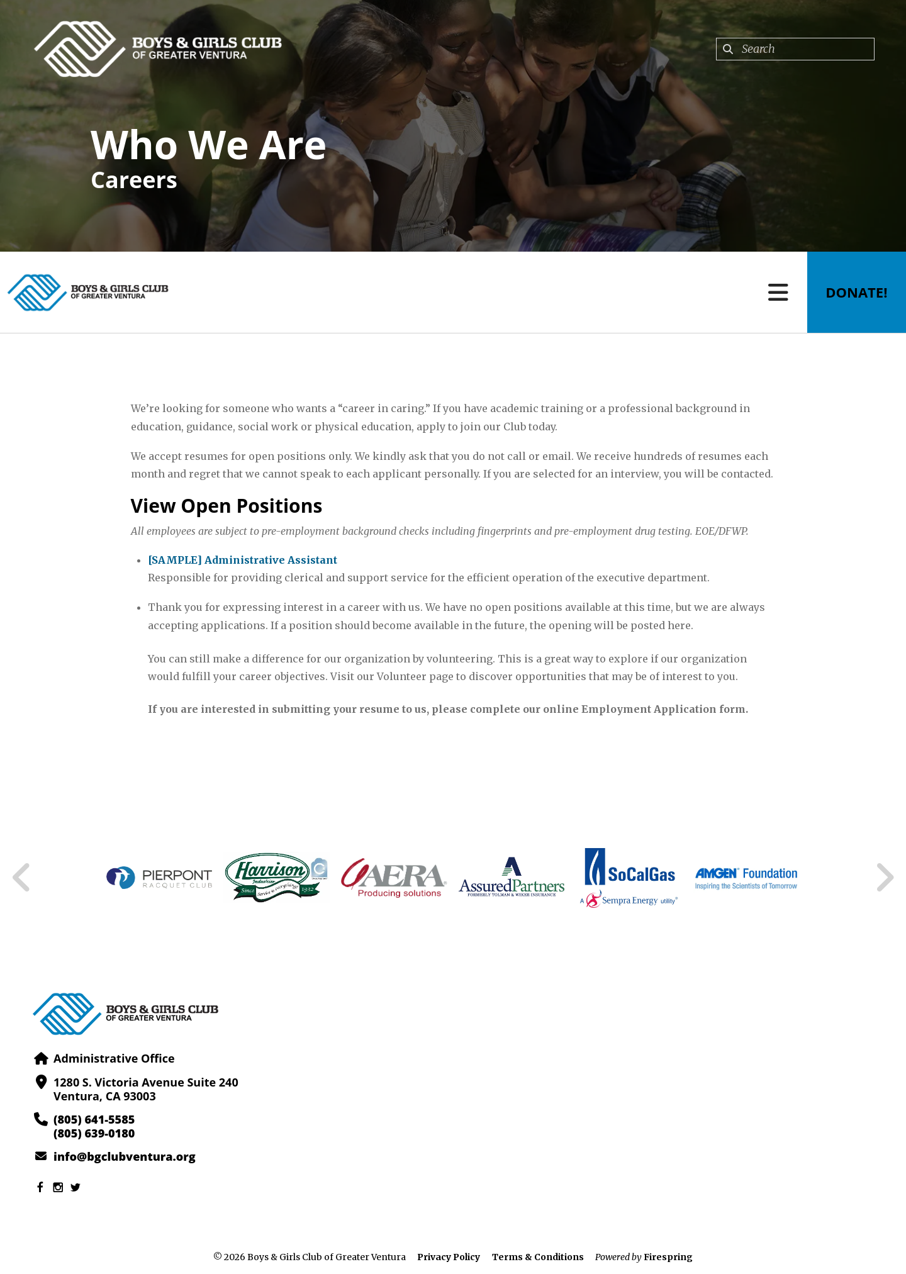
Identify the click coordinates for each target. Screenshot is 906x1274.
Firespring (668, 1257)
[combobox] (795, 49)
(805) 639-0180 (94, 1133)
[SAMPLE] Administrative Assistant (242, 560)
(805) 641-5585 (94, 1119)
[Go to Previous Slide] (22, 878)
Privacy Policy (448, 1257)
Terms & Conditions (538, 1257)
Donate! (856, 292)
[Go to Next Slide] (884, 878)
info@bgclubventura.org (124, 1156)
